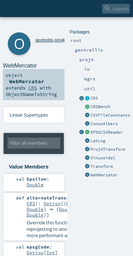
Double (60, 156)
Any (59, 231)
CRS (81, 64)
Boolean (82, 231)
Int (79, 212)
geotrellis (35, 27)
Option (35, 180)
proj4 (50, 27)
